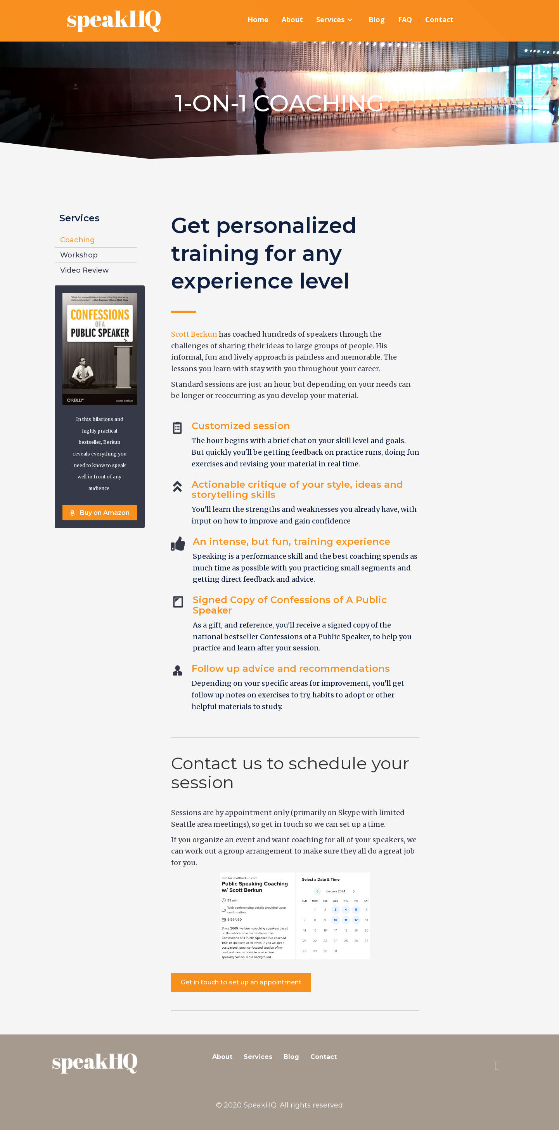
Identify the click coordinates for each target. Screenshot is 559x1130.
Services (258, 1057)
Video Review (84, 270)
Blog (291, 1057)
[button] (99, 512)
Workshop (79, 255)
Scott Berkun (194, 334)
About (222, 1057)
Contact (323, 1057)
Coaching (77, 240)
